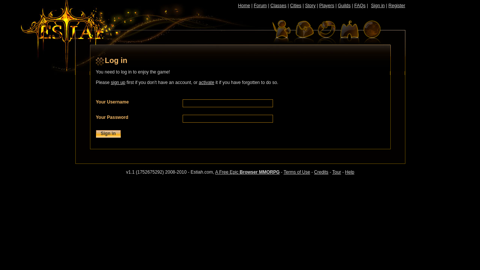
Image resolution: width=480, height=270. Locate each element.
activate (206, 82)
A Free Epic (247, 172)
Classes (278, 5)
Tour (336, 172)
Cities (296, 5)
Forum (260, 5)
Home (244, 5)
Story (310, 5)
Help (349, 172)
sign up (118, 82)
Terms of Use (297, 172)
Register (396, 5)
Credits (321, 172)
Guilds (344, 5)
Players (326, 5)
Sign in (378, 5)
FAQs (360, 5)
